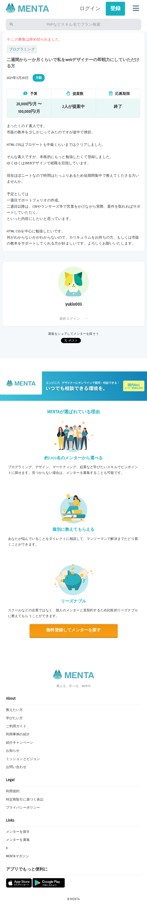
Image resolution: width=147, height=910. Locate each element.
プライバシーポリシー (23, 807)
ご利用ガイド (16, 726)
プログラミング (22, 49)
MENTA (75, 899)
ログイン (90, 8)
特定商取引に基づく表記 (25, 799)
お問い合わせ (16, 767)
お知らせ (13, 750)
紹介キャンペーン (19, 742)
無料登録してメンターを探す (73, 630)
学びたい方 (14, 718)
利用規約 (13, 791)
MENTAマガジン (17, 856)
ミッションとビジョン (23, 759)
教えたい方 (14, 710)
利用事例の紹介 (18, 734)
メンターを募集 (18, 840)
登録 (115, 8)
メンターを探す (18, 832)
